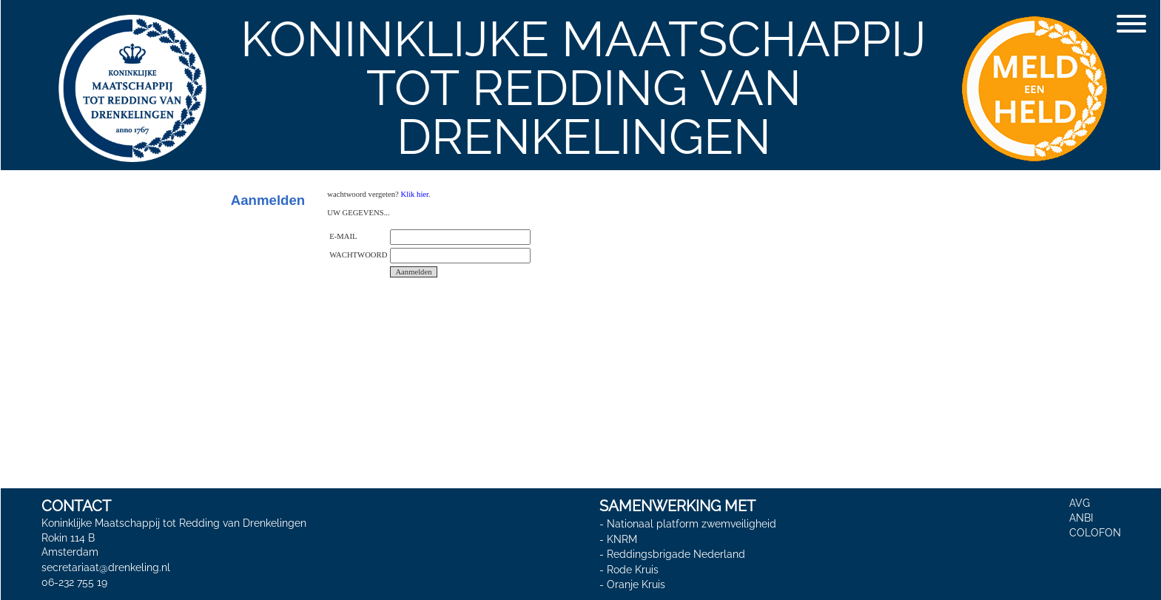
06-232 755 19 (74, 582)
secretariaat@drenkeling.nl (105, 567)
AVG (1079, 503)
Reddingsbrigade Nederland (676, 554)
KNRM (622, 539)
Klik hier (414, 194)
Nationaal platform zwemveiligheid (691, 524)
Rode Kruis (633, 570)
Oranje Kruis (636, 584)
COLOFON (1095, 533)
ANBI (1081, 518)
